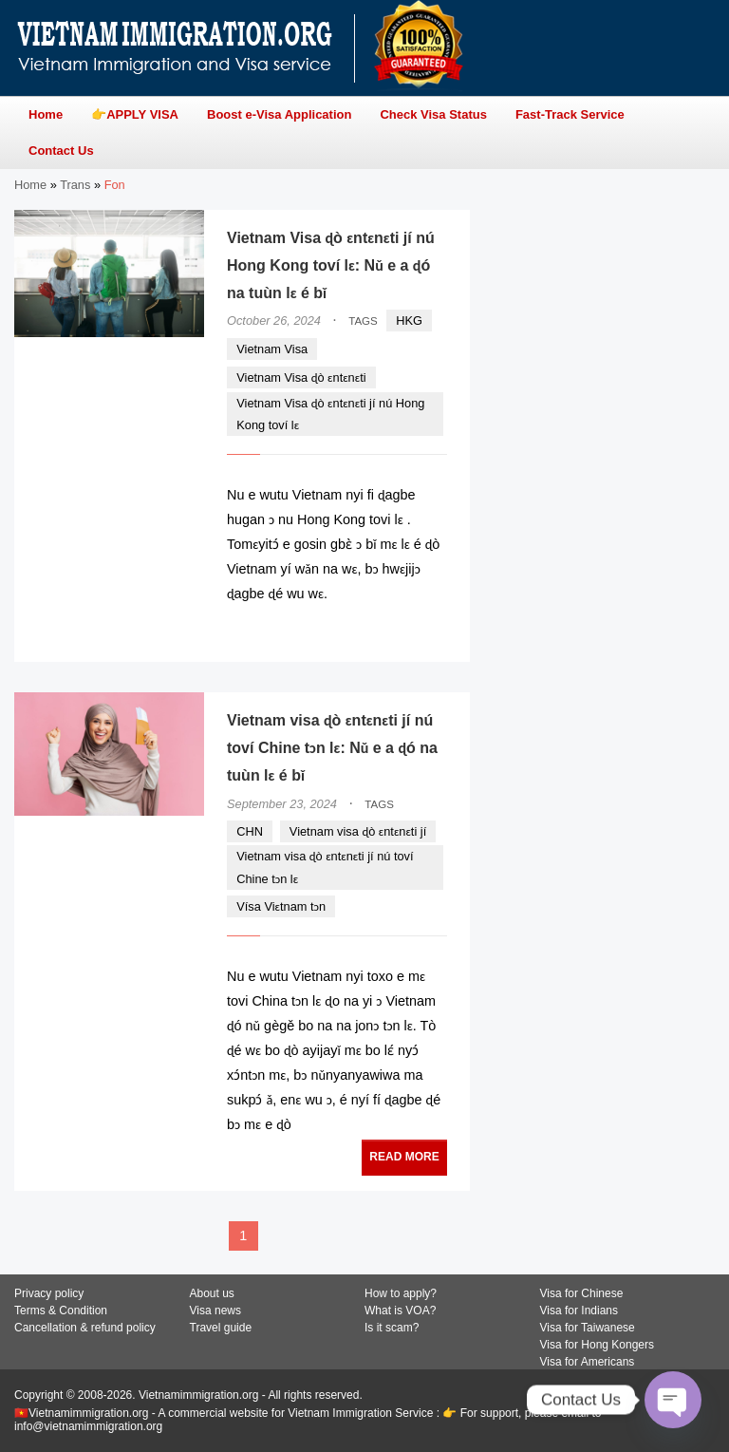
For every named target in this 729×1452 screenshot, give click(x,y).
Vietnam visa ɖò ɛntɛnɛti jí (358, 831)
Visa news (215, 1310)
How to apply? (400, 1293)
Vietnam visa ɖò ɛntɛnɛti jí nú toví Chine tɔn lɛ (324, 867)
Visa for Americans (587, 1361)
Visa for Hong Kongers (597, 1344)
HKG (409, 320)
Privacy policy (49, 1293)
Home (30, 185)
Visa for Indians (579, 1310)
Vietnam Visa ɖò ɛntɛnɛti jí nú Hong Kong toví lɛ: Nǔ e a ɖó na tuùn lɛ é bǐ (331, 265)
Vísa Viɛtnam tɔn (281, 906)
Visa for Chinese (582, 1293)
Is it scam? (391, 1327)
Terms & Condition (60, 1310)
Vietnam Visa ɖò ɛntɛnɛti (300, 377)
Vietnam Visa (272, 349)
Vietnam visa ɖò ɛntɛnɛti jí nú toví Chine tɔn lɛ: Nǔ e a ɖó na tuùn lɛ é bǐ (332, 747)
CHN (249, 831)
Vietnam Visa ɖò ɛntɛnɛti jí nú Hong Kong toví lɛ (330, 414)
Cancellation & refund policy (85, 1327)
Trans (75, 185)
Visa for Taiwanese (587, 1327)
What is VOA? (400, 1310)
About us (212, 1293)
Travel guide (221, 1327)
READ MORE (389, 630)
